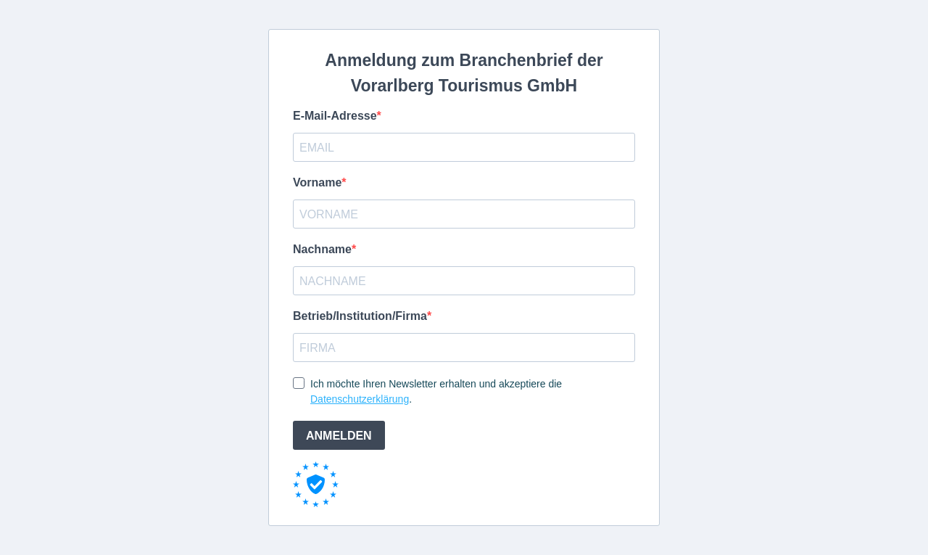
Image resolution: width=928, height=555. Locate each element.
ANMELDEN (339, 435)
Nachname (322, 249)
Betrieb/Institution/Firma (360, 316)
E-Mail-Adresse (335, 116)
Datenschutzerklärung (359, 399)
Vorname (317, 182)
